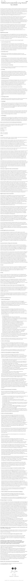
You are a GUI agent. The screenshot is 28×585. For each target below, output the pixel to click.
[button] (16, 1)
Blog (15, 574)
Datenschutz (16, 576)
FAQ (12, 574)
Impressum (11, 576)
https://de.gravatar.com (6, 270)
